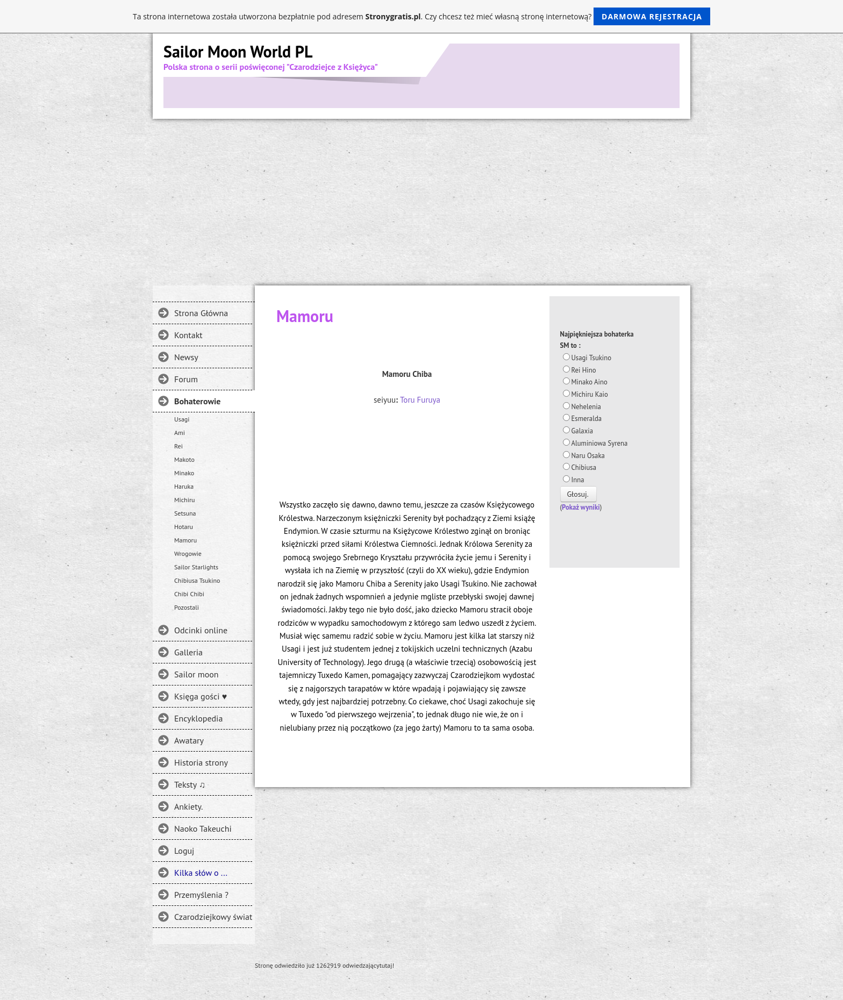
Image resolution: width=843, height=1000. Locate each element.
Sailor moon (196, 674)
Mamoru (185, 540)
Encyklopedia (198, 718)
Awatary (189, 740)
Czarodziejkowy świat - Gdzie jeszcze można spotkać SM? (213, 916)
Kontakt (188, 335)
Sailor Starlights (196, 567)
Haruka (184, 486)
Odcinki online (200, 630)
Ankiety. (188, 806)
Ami (179, 432)
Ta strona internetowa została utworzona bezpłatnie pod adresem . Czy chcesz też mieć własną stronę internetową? (421, 16)
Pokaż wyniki (581, 507)
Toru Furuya (420, 400)
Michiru (184, 500)
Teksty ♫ (189, 784)
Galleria (188, 652)
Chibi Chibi (189, 594)
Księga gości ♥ (200, 696)
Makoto (184, 459)
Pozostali (186, 607)
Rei (178, 446)
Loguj (184, 850)
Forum (186, 379)
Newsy (186, 357)
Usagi (182, 419)
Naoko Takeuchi (203, 828)
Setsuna (185, 513)
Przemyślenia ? (201, 894)
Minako (184, 473)
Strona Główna (201, 313)
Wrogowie (188, 553)
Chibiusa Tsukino (197, 580)
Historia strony (201, 762)
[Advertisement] (421, 199)
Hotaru (183, 527)
